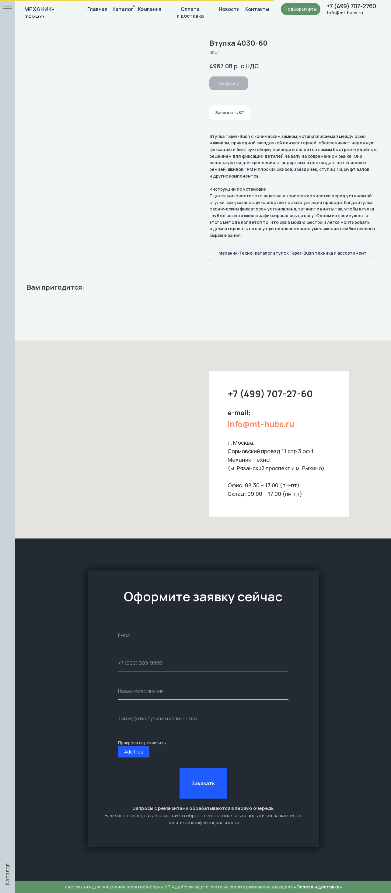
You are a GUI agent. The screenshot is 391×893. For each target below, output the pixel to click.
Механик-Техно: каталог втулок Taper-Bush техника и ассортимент (292, 253)
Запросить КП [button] (229, 112)
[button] (299, 9)
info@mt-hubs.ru (261, 423)
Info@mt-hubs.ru (343, 13)
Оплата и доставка (189, 12)
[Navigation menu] (7, 9)
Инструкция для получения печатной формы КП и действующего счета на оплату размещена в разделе (202, 887)
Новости (228, 9)
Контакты (256, 9)
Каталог (122, 9)
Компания (149, 9)
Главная (96, 9)
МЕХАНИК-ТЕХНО (39, 13)
